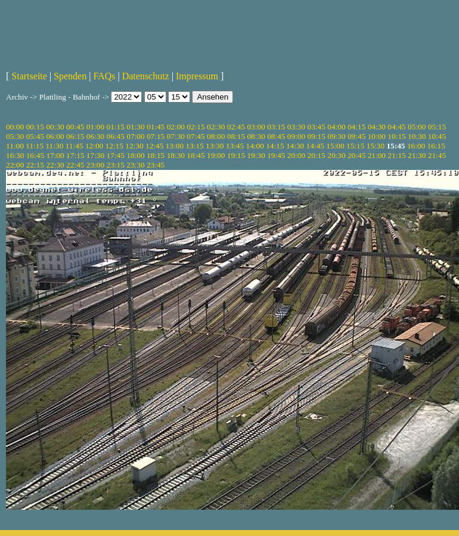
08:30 (256, 136)
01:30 (135, 126)
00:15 (35, 126)
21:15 (396, 155)
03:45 (316, 126)
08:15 (236, 136)
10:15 (396, 136)
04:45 (396, 126)
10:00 (377, 136)
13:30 (215, 145)
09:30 (336, 136)
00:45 (75, 126)
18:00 (135, 155)
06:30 (95, 136)
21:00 (377, 155)
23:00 (95, 164)
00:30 (55, 126)
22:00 (15, 164)
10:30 (417, 136)
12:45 (154, 145)
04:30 (377, 126)
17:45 (116, 155)
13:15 (194, 145)
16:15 (436, 145)
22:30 (55, 164)
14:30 (295, 145)
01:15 (116, 126)
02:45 (236, 126)
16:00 (416, 145)
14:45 (315, 145)
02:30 (216, 126)
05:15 (437, 126)
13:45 (235, 145)
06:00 (55, 136)
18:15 (156, 155)
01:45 (156, 126)
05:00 (417, 126)
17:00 (55, 155)
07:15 (156, 136)
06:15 (75, 136)
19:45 (276, 155)
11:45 (74, 145)
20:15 (316, 155)
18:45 (195, 155)
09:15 (316, 136)
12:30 (134, 145)
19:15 (236, 155)
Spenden (70, 76)
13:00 (175, 145)
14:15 (275, 145)
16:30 (15, 155)
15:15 (355, 145)
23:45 (156, 164)
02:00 (176, 126)
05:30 (15, 136)
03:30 (296, 126)
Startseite (29, 76)
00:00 (15, 126)
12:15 (114, 145)
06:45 (116, 136)
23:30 (135, 164)
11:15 (35, 145)
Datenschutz (145, 76)
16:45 (35, 155)
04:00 (336, 126)
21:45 (437, 155)
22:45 (75, 164)
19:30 (256, 155)
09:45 (356, 136)
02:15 (195, 126)
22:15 (35, 164)
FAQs (104, 76)
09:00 (296, 136)
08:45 (276, 136)
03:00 (256, 126)
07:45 (195, 136)
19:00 (216, 155)
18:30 (176, 155)
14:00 (255, 145)
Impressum (197, 76)
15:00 (335, 145)
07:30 (176, 136)
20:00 (296, 155)
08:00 (216, 136)
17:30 (95, 155)
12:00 (94, 145)
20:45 (356, 155)
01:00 (95, 126)
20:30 (336, 155)
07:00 (135, 136)
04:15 (356, 126)
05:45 (35, 136)
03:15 (276, 126)
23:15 (116, 164)
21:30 (417, 155)
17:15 (75, 155)
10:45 (437, 136)
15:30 (375, 145)
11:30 (54, 145)
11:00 (15, 145)
